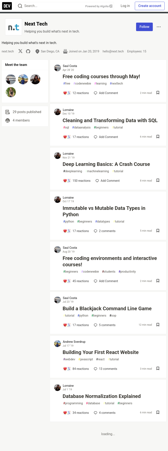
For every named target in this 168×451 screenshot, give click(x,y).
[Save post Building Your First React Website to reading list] (158, 369)
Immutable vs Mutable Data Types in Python (104, 211)
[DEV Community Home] (7, 6)
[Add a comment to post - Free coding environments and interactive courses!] (75, 281)
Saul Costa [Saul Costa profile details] (70, 66)
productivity (127, 271)
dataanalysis (81, 127)
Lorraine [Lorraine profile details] (68, 110)
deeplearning (72, 171)
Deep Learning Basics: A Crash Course (106, 164)
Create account (149, 6)
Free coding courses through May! (101, 76)
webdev (69, 359)
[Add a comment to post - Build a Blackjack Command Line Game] (75, 325)
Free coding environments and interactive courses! (110, 261)
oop (112, 315)
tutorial (117, 127)
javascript (85, 359)
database (93, 403)
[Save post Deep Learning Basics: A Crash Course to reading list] (158, 181)
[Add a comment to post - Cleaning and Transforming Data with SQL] (75, 137)
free (66, 83)
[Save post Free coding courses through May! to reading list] (158, 93)
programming (73, 403)
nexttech (116, 83)
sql (66, 127)
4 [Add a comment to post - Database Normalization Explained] (104, 412)
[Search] (20, 6)
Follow (144, 27)
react (100, 359)
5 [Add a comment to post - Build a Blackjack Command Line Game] (104, 325)
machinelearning (97, 171)
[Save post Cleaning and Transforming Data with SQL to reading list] (158, 137)
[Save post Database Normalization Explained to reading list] (158, 413)
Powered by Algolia (98, 6)
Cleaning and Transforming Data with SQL (110, 120)
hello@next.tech (113, 51)
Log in (125, 6)
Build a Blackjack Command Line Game (107, 309)
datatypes (102, 221)
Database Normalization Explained (102, 396)
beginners (101, 127)
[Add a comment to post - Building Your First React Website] (75, 369)
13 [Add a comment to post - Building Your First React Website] (105, 368)
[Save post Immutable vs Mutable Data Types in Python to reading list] (158, 231)
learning (100, 83)
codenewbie (82, 83)
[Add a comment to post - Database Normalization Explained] (75, 413)
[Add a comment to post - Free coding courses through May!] (75, 93)
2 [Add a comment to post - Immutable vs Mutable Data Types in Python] (104, 231)
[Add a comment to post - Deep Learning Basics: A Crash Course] (76, 180)
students (108, 271)
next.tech (8, 51)
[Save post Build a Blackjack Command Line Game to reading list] (158, 325)
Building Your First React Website (101, 352)
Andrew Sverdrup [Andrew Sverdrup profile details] (74, 341)
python (68, 221)
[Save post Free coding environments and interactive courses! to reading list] (158, 281)
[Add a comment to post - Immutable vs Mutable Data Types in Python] (75, 231)
